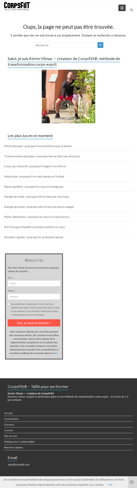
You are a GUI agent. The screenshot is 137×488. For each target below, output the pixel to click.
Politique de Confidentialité (19, 441)
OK (110, 484)
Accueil (8, 413)
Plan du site (10, 435)
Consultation (11, 418)
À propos (9, 424)
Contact (8, 430)
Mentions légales (13, 447)
